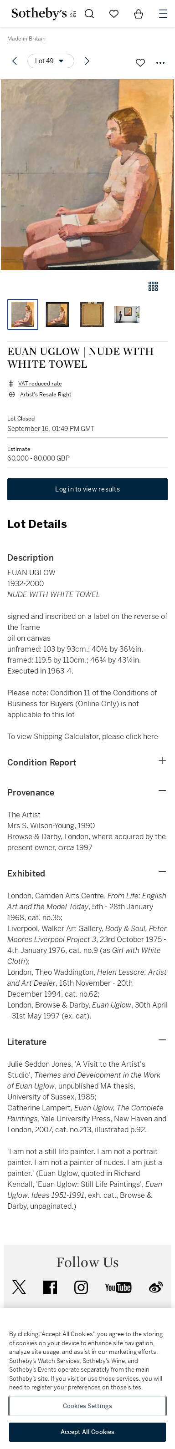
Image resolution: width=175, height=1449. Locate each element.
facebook (50, 1287)
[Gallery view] (153, 286)
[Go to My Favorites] (113, 14)
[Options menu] (50, 61)
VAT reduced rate (40, 383)
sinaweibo (156, 1287)
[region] (87, 1378)
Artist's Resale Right (45, 394)
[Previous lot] (14, 61)
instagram (81, 1287)
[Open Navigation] (163, 13)
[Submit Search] (89, 13)
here (150, 736)
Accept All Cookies (87, 1432)
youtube (118, 1287)
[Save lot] (140, 63)
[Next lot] (87, 61)
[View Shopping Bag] (138, 14)
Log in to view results (87, 489)
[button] (87, 175)
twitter (19, 1287)
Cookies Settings (87, 1406)
